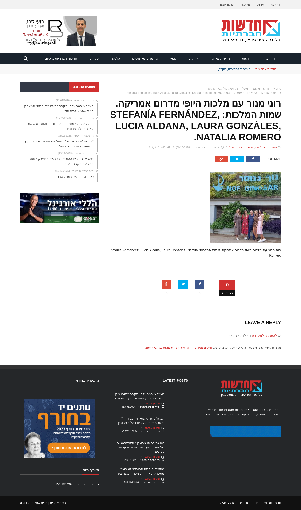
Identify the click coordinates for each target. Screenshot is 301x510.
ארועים (193, 58)
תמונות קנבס (270, 409)
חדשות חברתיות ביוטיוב (61, 58)
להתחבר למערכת (264, 336)
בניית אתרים (58, 503)
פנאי (173, 58)
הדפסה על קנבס (258, 414)
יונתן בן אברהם (152, 403)
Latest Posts (175, 380)
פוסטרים (255, 409)
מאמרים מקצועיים (145, 58)
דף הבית (275, 4)
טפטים (273, 414)
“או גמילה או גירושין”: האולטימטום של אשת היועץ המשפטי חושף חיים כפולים (140, 447)
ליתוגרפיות (242, 409)
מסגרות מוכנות (224, 409)
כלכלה (115, 58)
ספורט (94, 58)
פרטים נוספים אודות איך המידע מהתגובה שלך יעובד (178, 347)
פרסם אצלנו (227, 4)
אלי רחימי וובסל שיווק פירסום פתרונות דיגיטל (253, 147)
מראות (209, 409)
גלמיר (209, 414)
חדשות (246, 58)
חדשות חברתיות (271, 502)
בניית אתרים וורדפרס (34, 503)
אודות (260, 4)
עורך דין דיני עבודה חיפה (230, 414)
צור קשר (245, 4)
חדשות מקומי (220, 58)
